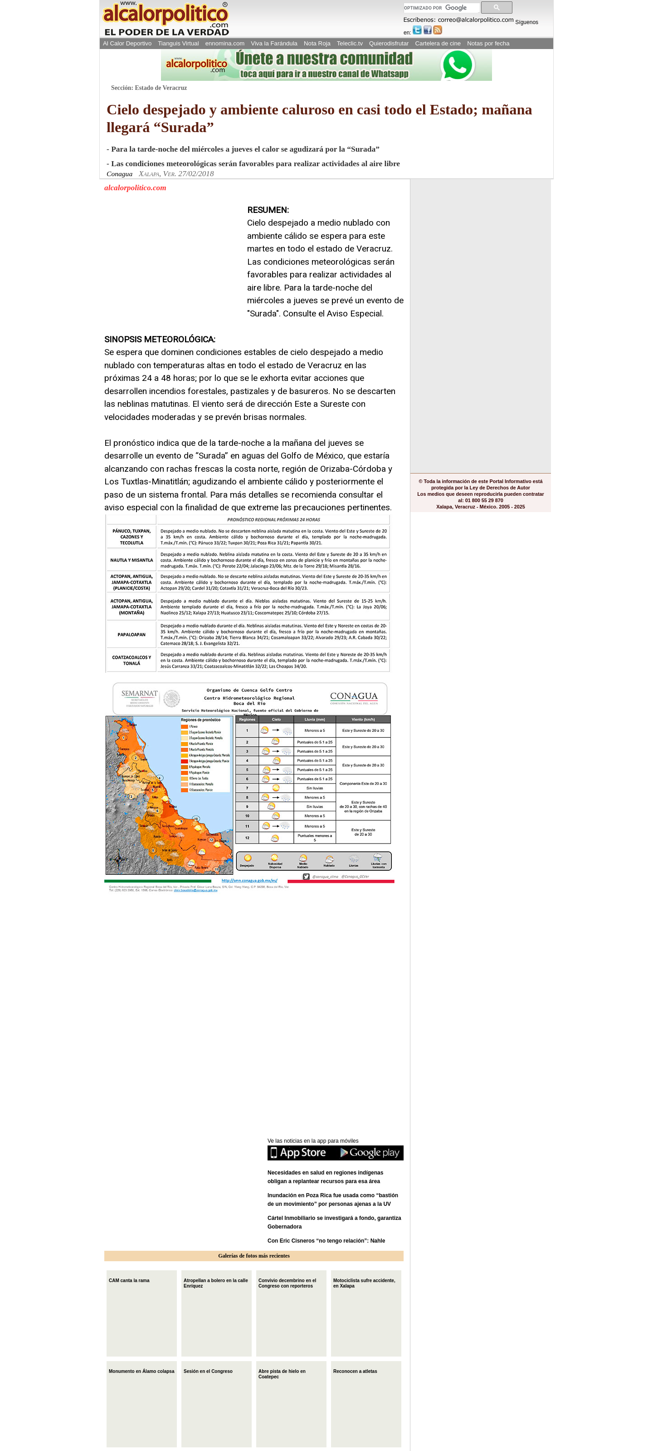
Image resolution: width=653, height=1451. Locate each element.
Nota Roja (317, 43)
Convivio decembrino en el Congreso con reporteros (287, 1282)
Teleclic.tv (350, 43)
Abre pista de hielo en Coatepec (282, 1373)
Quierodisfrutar (389, 43)
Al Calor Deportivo (127, 43)
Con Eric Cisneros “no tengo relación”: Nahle (326, 1241)
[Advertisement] (172, 260)
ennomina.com (225, 43)
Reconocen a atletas (355, 1370)
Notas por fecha (488, 43)
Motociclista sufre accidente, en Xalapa (364, 1282)
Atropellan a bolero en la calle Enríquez (216, 1282)
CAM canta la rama (129, 1279)
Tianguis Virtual (178, 43)
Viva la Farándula (274, 43)
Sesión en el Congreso (208, 1370)
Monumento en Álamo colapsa (141, 1370)
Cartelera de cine (438, 43)
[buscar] (441, 8)
